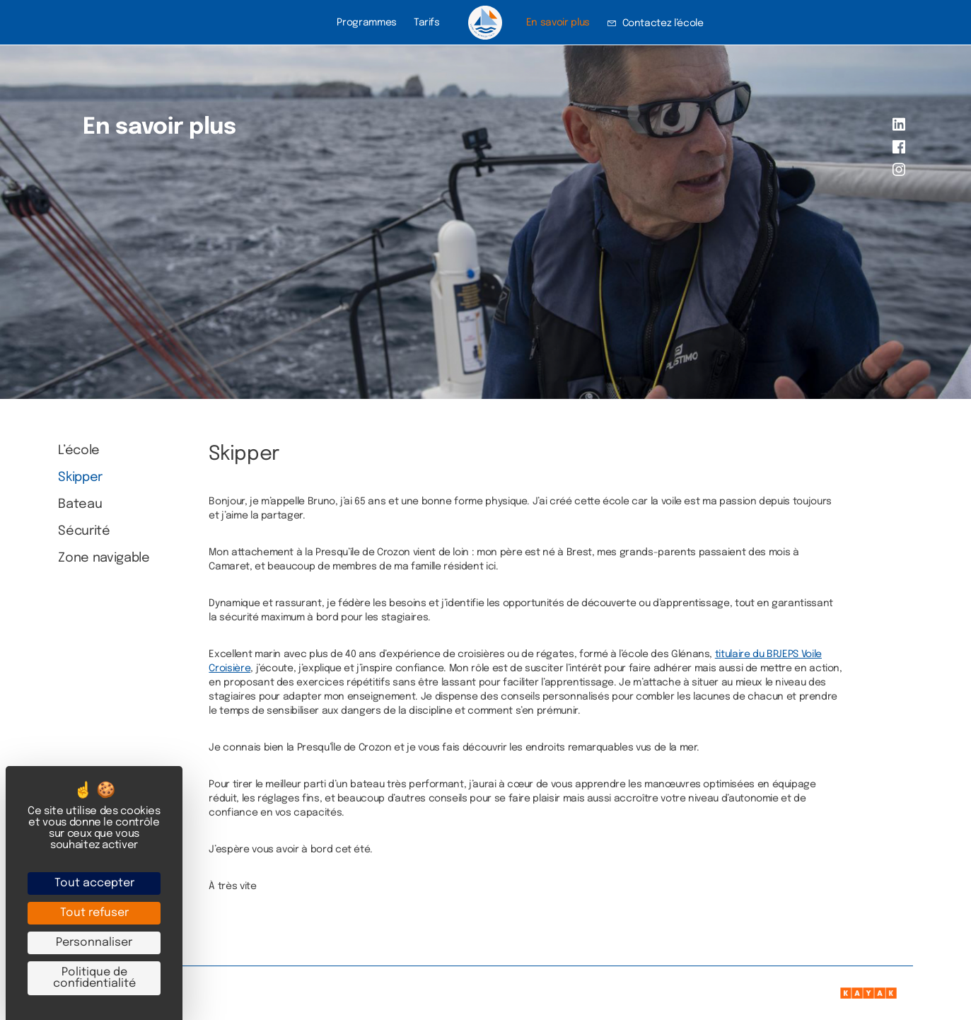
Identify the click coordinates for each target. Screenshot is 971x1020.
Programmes (366, 23)
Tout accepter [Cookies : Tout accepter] (94, 883)
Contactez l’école (663, 23)
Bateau (80, 504)
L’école (79, 450)
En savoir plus (558, 23)
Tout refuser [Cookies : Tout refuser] (94, 913)
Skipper (80, 477)
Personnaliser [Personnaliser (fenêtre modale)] (94, 943)
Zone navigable (103, 558)
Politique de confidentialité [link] (94, 978)
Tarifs (427, 23)
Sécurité (84, 531)
